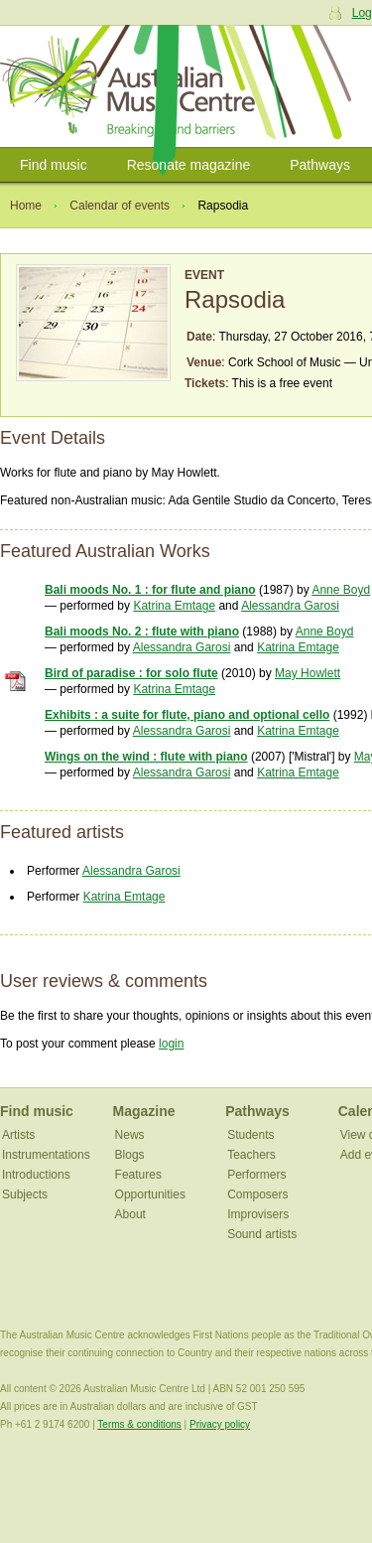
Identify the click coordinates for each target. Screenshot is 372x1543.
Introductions (36, 1175)
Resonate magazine (189, 165)
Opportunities (150, 1194)
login (171, 1044)
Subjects (25, 1194)
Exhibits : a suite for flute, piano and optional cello (187, 715)
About (130, 1214)
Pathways (320, 165)
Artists (18, 1135)
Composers (257, 1194)
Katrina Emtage (174, 606)
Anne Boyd (340, 590)
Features (138, 1175)
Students (250, 1135)
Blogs (130, 1155)
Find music (53, 165)
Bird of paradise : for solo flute (131, 673)
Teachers (251, 1155)
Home (26, 205)
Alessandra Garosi (290, 606)
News (130, 1135)
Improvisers (258, 1214)
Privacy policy (219, 1424)
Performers (256, 1175)
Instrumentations (46, 1155)
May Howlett (307, 673)
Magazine (144, 1111)
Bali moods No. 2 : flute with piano (142, 631)
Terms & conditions (139, 1424)
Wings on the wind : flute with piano (146, 757)
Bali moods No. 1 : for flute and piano (150, 590)
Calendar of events (119, 205)
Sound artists (262, 1234)
